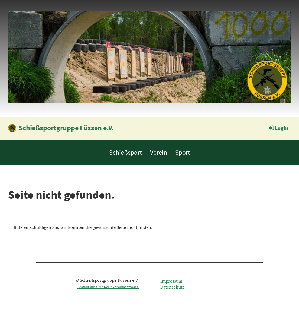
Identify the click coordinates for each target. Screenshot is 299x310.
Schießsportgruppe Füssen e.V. (66, 127)
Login (278, 128)
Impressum (171, 281)
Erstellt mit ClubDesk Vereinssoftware (108, 287)
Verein (158, 152)
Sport (182, 152)
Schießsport (125, 152)
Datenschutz (172, 287)
